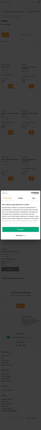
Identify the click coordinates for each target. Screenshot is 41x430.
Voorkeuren (20, 235)
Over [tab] (33, 198)
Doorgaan (20, 229)
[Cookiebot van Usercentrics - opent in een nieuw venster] (31, 193)
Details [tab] (20, 198)
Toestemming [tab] (7, 198)
